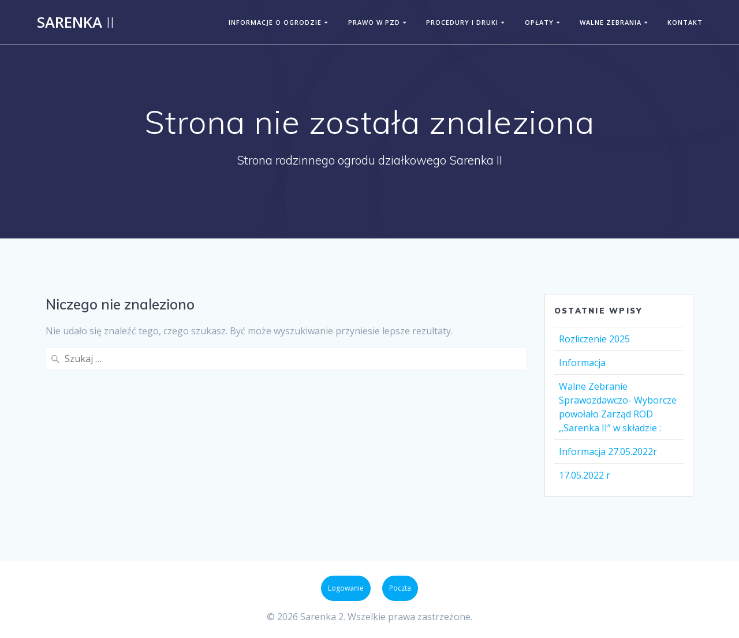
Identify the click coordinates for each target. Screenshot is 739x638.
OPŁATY (539, 22)
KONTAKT (685, 22)
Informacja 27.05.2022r (608, 451)
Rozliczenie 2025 (594, 339)
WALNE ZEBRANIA (610, 22)
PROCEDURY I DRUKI (462, 22)
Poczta (400, 588)
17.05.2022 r (584, 475)
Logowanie (346, 588)
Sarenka (75, 22)
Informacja (582, 362)
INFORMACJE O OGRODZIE (275, 22)
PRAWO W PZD (374, 22)
